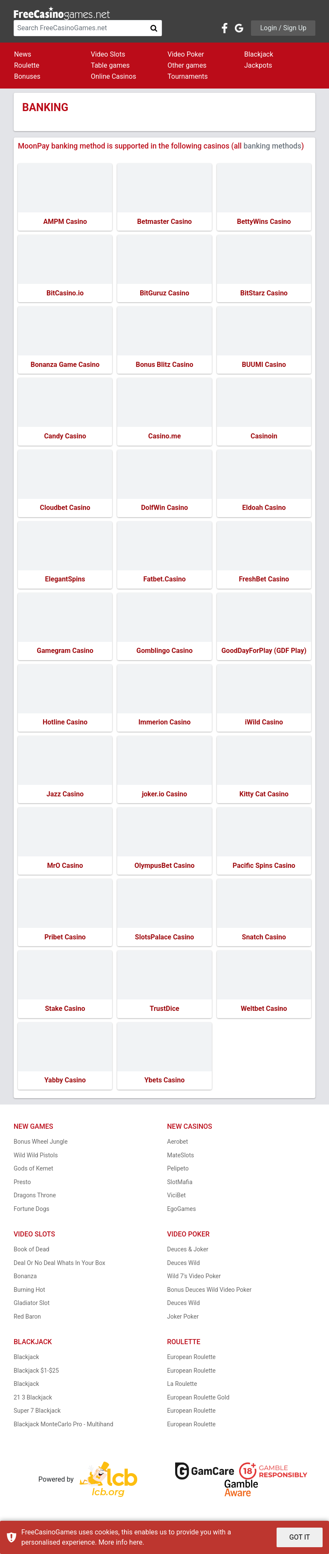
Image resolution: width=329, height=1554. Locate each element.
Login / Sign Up (283, 28)
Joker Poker (183, 1321)
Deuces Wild (183, 1267)
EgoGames (181, 1213)
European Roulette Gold (198, 1402)
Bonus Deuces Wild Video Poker (209, 1294)
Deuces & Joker (187, 1254)
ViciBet (176, 1200)
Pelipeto (178, 1173)
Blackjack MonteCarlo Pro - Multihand (63, 1428)
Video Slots (108, 54)
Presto (22, 1186)
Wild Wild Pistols (36, 1159)
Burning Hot (29, 1294)
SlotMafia (180, 1186)
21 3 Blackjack (33, 1402)
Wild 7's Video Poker (194, 1281)
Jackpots (258, 65)
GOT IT (299, 1537)
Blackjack (258, 54)
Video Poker (185, 54)
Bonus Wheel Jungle (41, 1146)
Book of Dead (31, 1254)
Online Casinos (113, 76)
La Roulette (182, 1388)
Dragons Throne (35, 1200)
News (22, 54)
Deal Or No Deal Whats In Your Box (59, 1267)
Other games (186, 65)
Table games (110, 65)
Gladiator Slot (31, 1308)
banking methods (272, 146)
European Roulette (191, 1362)
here (135, 1542)
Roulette (26, 65)
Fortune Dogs (31, 1213)
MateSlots (180, 1159)
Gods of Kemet (33, 1173)
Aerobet (177, 1146)
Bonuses (27, 76)
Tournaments (187, 76)
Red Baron (27, 1321)
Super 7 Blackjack (37, 1415)
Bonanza (25, 1281)
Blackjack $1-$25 (36, 1375)
